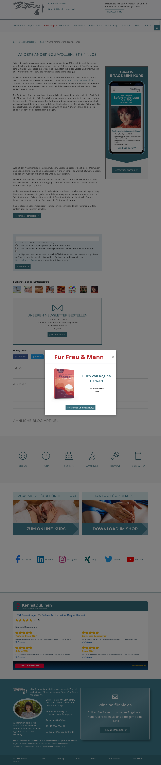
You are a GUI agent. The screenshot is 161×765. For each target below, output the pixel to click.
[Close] (113, 357)
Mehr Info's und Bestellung (80, 407)
